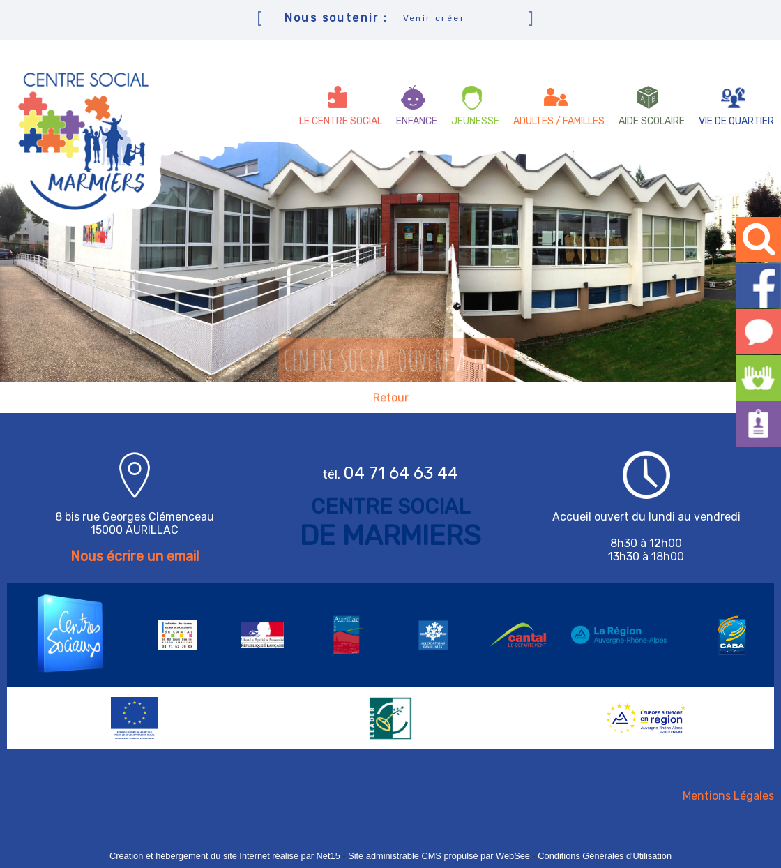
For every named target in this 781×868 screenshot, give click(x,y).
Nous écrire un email (134, 556)
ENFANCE (416, 121)
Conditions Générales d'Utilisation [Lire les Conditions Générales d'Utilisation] (605, 856)
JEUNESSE (475, 121)
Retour (391, 398)
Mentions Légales (728, 795)
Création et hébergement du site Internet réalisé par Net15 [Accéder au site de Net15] (224, 856)
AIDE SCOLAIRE (652, 121)
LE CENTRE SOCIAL (340, 121)
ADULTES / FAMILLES (559, 121)
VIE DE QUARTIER (736, 121)
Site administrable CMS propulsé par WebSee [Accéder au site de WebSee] (439, 856)
